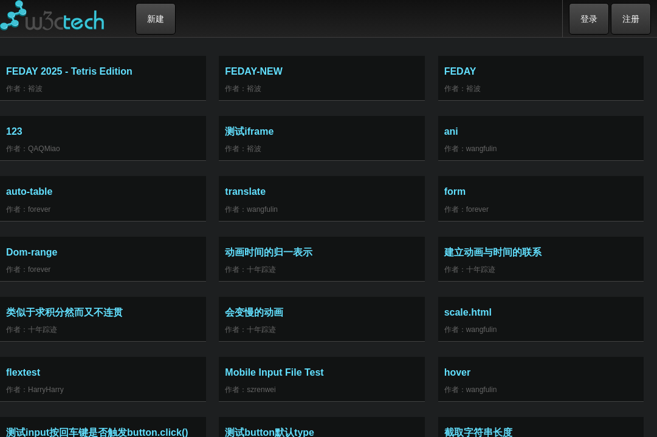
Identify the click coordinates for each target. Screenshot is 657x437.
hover (457, 372)
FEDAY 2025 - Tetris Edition (69, 71)
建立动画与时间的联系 (493, 252)
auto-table (29, 191)
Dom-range (31, 252)
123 (14, 131)
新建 (155, 19)
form (455, 191)
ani (451, 131)
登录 (588, 19)
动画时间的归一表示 (268, 252)
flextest (23, 372)
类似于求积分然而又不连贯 (64, 312)
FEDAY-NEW (254, 71)
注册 (630, 19)
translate (245, 191)
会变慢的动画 (254, 312)
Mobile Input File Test (274, 372)
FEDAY (460, 71)
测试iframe (249, 131)
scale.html (468, 312)
